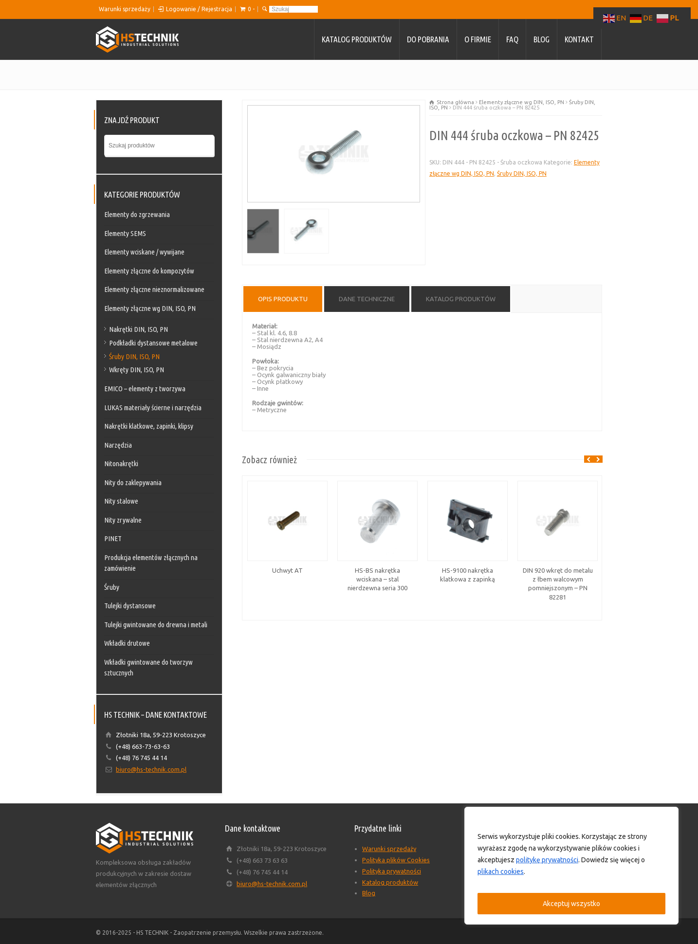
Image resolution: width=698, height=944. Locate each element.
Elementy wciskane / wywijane (144, 252)
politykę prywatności (547, 860)
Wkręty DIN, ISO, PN (136, 369)
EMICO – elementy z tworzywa (144, 388)
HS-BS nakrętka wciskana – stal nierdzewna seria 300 (377, 579)
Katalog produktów (357, 39)
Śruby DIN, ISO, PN (522, 173)
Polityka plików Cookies (396, 859)
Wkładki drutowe (127, 643)
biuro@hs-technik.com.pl (151, 769)
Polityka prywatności (391, 871)
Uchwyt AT (287, 570)
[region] (571, 866)
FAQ (512, 39)
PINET (113, 538)
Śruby (111, 587)
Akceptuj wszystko (571, 904)
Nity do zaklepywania (133, 482)
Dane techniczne (367, 298)
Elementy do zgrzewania (137, 214)
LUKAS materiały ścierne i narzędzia (153, 407)
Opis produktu (283, 298)
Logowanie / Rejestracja (199, 9)
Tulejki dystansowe (130, 605)
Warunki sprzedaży (124, 9)
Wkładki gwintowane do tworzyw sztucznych (148, 667)
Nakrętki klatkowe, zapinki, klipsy (148, 426)
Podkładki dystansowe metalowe (153, 343)
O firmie (477, 39)
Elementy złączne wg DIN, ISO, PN (521, 102)
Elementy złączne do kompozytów (149, 271)
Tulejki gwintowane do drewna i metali (155, 624)
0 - (251, 9)
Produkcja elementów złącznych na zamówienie (151, 563)
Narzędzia (118, 445)
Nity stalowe (121, 501)
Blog (541, 39)
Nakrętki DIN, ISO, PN (138, 329)
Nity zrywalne (123, 520)
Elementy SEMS (125, 233)
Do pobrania (428, 39)
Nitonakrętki (121, 463)
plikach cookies (501, 871)
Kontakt (579, 39)
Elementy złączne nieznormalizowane (154, 289)
